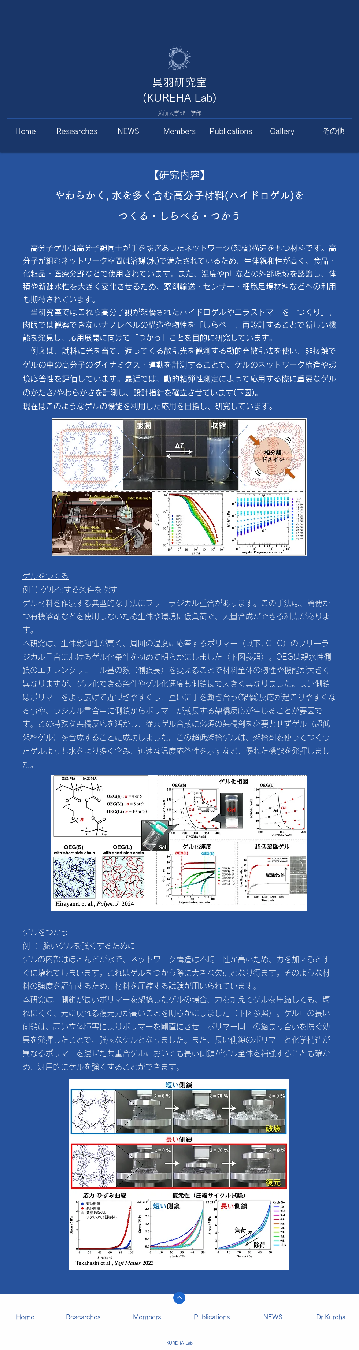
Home (25, 1316)
